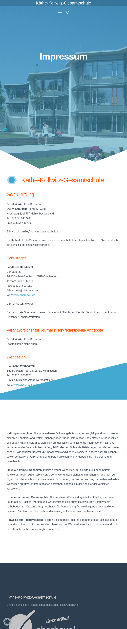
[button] (59, 12)
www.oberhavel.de (24, 295)
